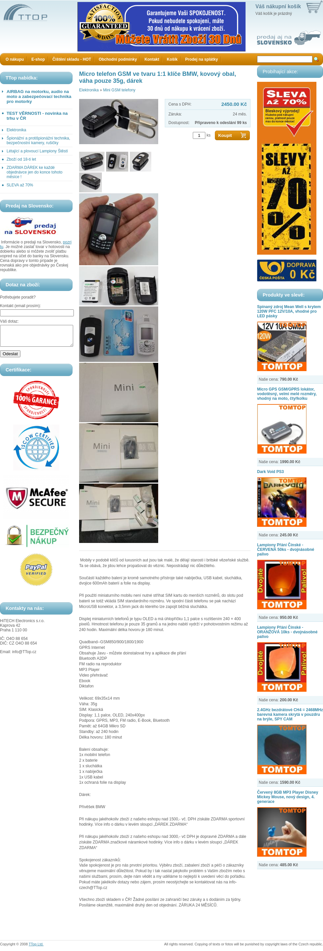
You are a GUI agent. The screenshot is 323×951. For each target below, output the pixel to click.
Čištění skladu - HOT (71, 59)
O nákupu (15, 59)
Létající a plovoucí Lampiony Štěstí (37, 151)
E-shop (38, 59)
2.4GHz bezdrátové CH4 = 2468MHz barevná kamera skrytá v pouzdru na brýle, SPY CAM (290, 714)
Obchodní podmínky (118, 59)
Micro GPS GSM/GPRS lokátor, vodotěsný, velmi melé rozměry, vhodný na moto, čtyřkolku (287, 394)
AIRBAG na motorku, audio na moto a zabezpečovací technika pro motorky (39, 96)
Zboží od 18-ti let (21, 159)
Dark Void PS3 (270, 471)
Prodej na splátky (201, 59)
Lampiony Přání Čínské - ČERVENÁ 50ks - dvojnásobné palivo (285, 549)
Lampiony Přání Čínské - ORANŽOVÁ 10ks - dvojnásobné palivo (287, 632)
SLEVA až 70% (20, 185)
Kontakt (151, 59)
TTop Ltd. (36, 944)
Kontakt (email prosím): (20, 305)
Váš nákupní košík (278, 6)
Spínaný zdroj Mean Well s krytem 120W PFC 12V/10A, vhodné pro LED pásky (289, 311)
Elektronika (16, 130)
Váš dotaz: (9, 321)
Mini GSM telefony (119, 90)
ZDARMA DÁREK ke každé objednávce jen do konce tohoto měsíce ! (34, 172)
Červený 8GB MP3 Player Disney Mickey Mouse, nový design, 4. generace (287, 797)
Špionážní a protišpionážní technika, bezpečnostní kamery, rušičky (38, 140)
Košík (172, 59)
